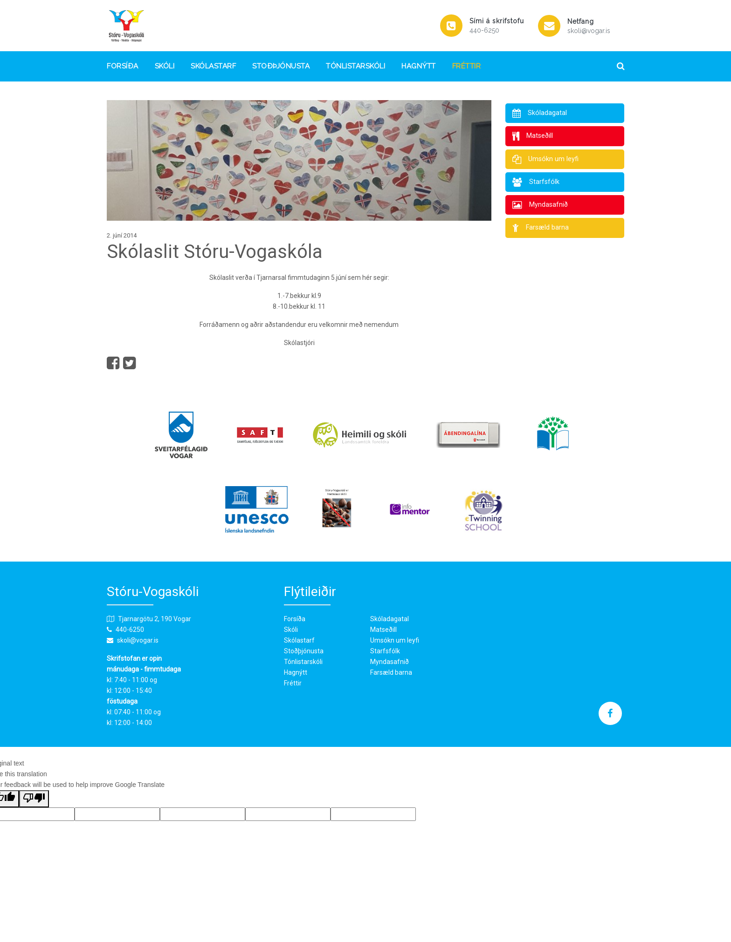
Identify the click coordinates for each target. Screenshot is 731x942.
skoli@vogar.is (588, 30)
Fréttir (466, 66)
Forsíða (122, 66)
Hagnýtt (418, 66)
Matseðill (383, 629)
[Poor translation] (34, 798)
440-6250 (484, 30)
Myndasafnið (389, 661)
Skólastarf (213, 66)
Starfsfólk (385, 651)
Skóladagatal (389, 619)
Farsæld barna (391, 672)
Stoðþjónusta (281, 66)
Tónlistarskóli (355, 66)
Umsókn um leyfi (394, 640)
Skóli (165, 66)
